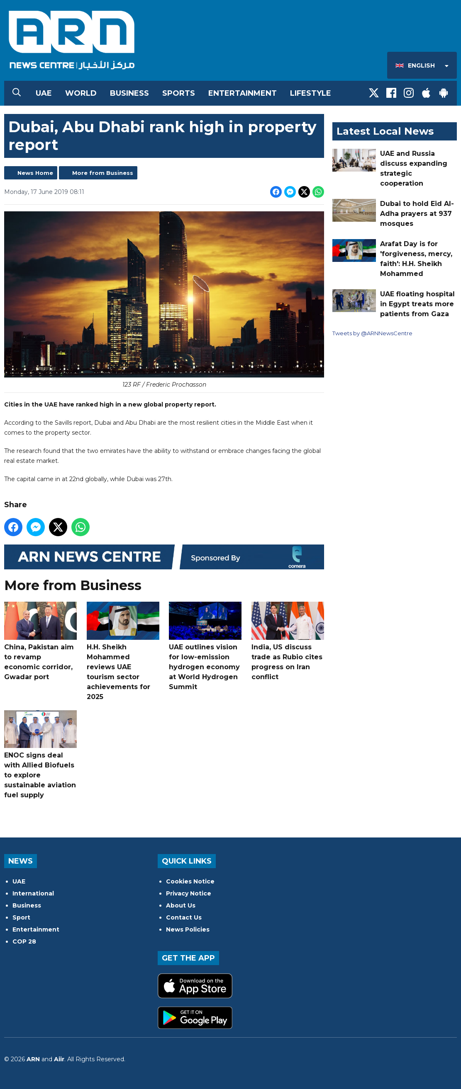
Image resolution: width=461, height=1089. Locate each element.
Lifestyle (310, 93)
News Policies (188, 929)
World (81, 93)
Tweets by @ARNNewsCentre (372, 333)
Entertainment (242, 93)
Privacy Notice (188, 893)
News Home (35, 172)
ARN (33, 1059)
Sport (21, 917)
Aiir (59, 1059)
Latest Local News (385, 131)
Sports (178, 93)
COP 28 (24, 941)
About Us (180, 905)
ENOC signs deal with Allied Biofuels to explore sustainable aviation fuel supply (40, 754)
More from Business (102, 172)
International (33, 893)
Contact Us (184, 917)
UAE (44, 93)
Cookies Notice (190, 881)
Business (129, 93)
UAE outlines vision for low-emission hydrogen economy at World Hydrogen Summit (205, 646)
